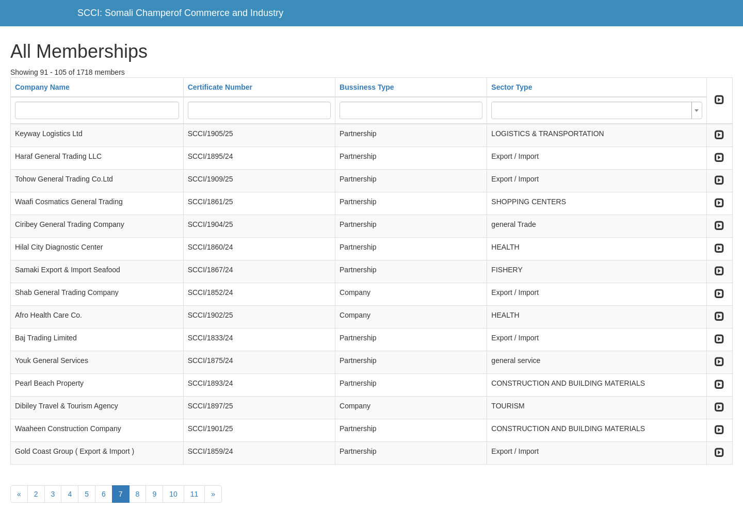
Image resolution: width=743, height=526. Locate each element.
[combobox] (596, 110)
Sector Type (511, 87)
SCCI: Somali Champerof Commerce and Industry (180, 13)
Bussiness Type (367, 87)
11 (194, 494)
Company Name (42, 87)
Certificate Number (220, 87)
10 (173, 494)
